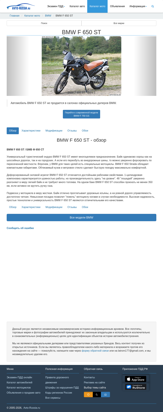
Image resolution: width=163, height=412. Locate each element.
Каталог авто (77, 6)
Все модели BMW (81, 217)
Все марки (118, 23)
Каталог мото (97, 6)
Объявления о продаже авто (23, 392)
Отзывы (72, 130)
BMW (48, 15)
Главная (14, 15)
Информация (138, 6)
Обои (85, 130)
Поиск (44, 23)
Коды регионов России (58, 392)
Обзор (12, 130)
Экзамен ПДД (56, 6)
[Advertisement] (81, 276)
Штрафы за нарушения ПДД (62, 387)
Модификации (54, 130)
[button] (18, 66)
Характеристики (30, 130)
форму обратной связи (95, 350)
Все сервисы (52, 397)
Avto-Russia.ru (31, 407)
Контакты (89, 377)
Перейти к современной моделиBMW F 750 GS (81, 114)
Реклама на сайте (94, 382)
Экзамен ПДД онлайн (19, 377)
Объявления (117, 6)
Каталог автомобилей (19, 382)
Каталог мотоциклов (19, 387)
